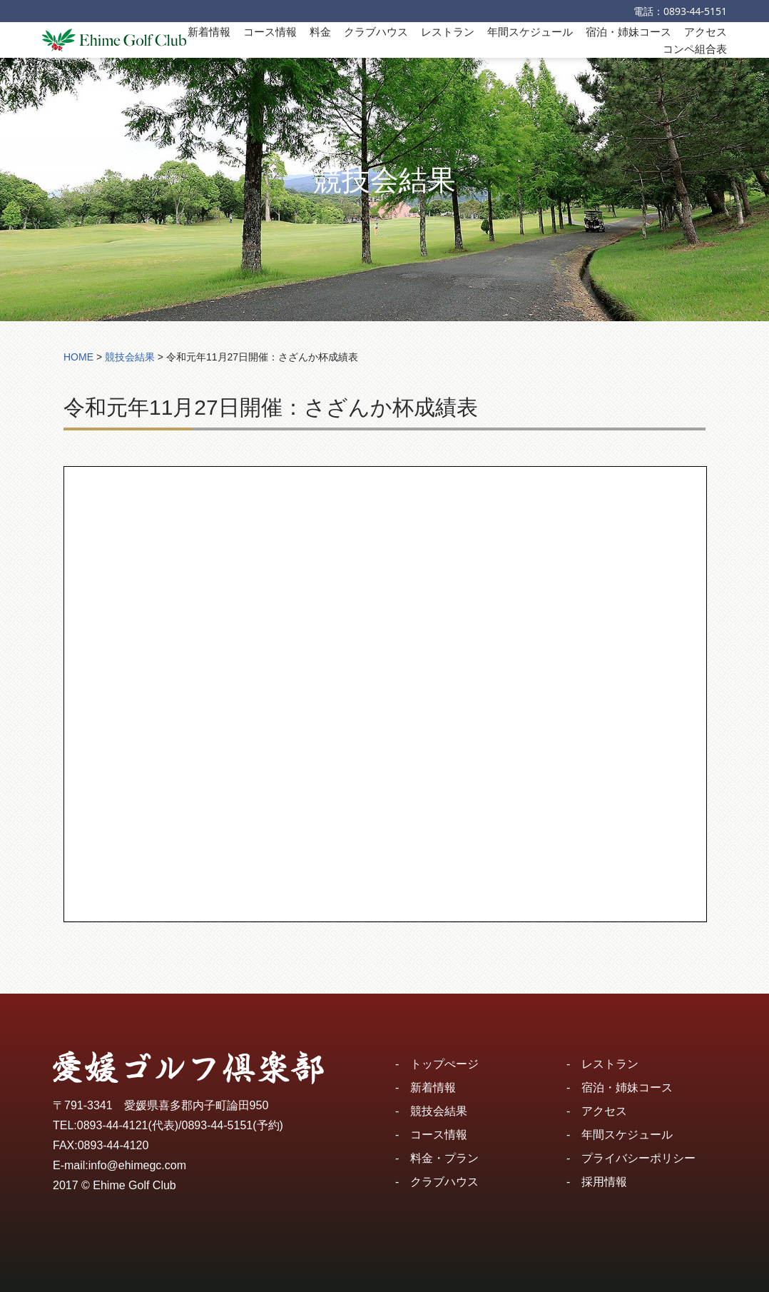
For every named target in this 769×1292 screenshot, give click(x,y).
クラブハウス (376, 31)
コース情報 (270, 31)
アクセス (705, 31)
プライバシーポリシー (638, 1158)
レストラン (447, 31)
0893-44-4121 (112, 1125)
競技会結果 (438, 1111)
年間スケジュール (530, 31)
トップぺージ (444, 1064)
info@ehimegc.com (137, 1165)
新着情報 (209, 31)
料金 (320, 31)
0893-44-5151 (695, 11)
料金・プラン (444, 1158)
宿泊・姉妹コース (628, 31)
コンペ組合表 (695, 48)
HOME (78, 357)
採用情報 (604, 1182)
